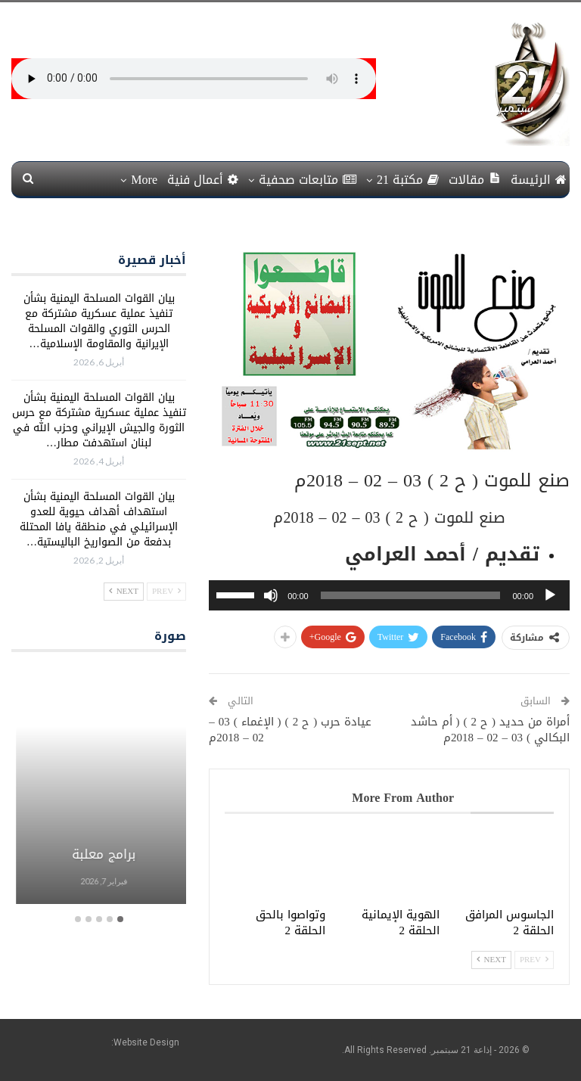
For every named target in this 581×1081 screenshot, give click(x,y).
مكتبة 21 (408, 179)
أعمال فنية (202, 179)
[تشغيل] (550, 595)
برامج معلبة (98, 854)
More (144, 179)
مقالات (475, 179)
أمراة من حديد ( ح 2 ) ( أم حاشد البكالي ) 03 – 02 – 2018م (490, 729)
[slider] (411, 595)
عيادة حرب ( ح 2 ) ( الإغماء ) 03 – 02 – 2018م (290, 729)
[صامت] (270, 595)
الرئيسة (539, 179)
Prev (534, 960)
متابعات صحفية (307, 179)
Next (491, 960)
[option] (98, 787)
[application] (389, 595)
